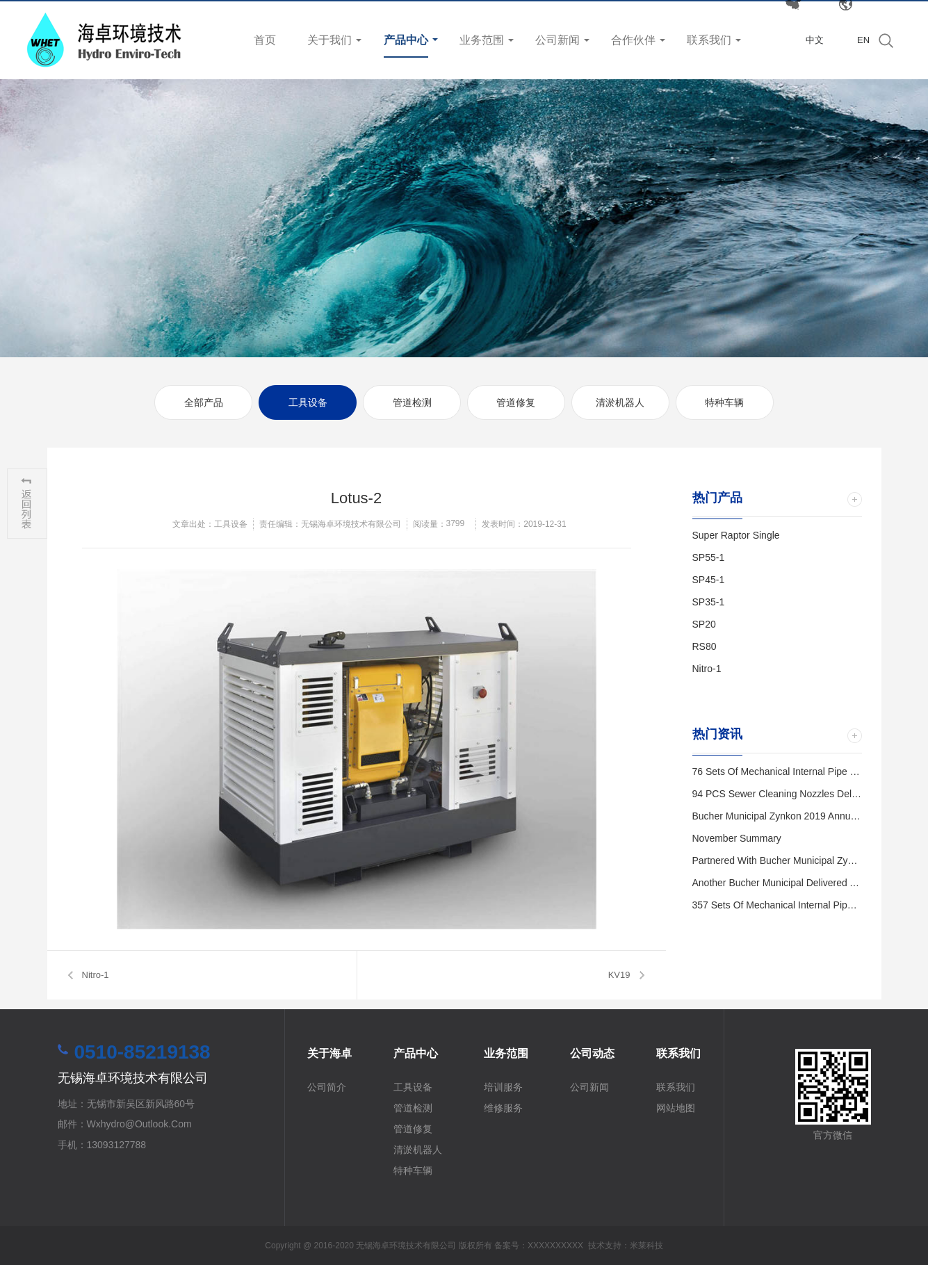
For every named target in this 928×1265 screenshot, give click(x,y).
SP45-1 (708, 579)
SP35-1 (708, 601)
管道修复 (515, 402)
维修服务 (503, 1107)
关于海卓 (329, 1053)
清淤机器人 (620, 402)
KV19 (619, 975)
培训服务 (503, 1087)
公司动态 (592, 1053)
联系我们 (709, 40)
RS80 (704, 646)
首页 (265, 40)
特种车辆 (724, 402)
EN (863, 40)
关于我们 (329, 40)
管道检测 (412, 402)
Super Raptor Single (736, 535)
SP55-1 (708, 557)
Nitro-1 (95, 975)
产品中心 (406, 40)
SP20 (704, 624)
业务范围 (481, 40)
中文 (815, 40)
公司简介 (326, 1087)
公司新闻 (557, 40)
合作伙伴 (633, 40)
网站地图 (675, 1107)
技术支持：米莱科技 (625, 1245)
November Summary (736, 838)
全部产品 (203, 402)
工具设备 (307, 402)
